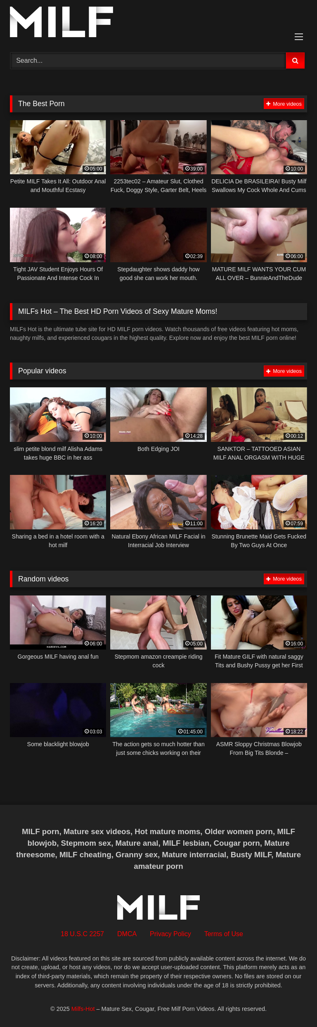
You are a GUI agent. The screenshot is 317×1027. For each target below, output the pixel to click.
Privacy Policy (170, 933)
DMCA (127, 933)
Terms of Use (223, 933)
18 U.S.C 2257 (82, 933)
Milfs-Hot (83, 1009)
